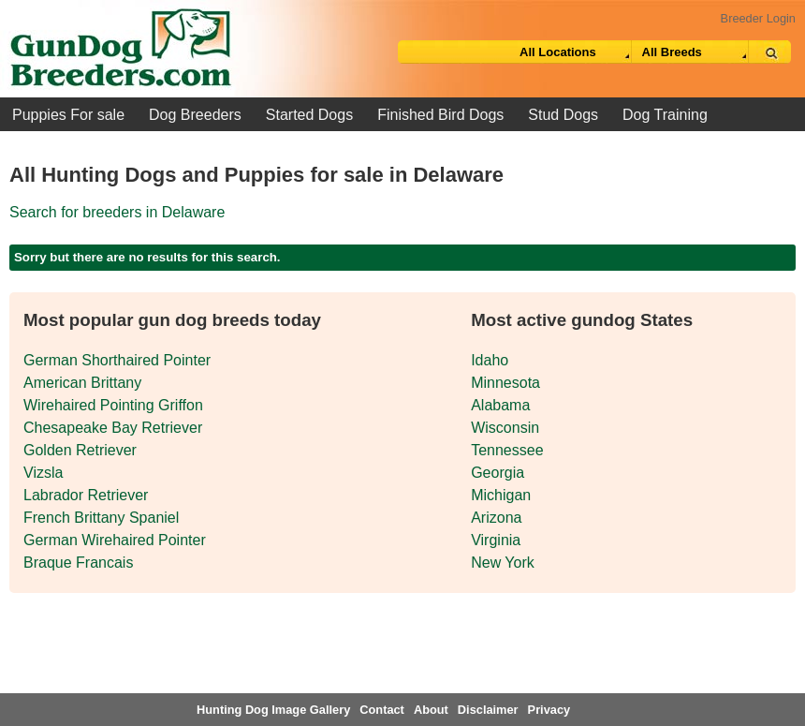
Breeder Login (758, 18)
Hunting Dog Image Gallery (273, 710)
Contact (381, 710)
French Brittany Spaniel (101, 518)
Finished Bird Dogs (440, 115)
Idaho (489, 360)
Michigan (501, 495)
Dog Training (665, 115)
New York (502, 562)
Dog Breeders (195, 115)
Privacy (549, 710)
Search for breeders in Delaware (117, 212)
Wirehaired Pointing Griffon (113, 405)
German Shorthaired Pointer (117, 360)
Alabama (500, 405)
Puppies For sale (68, 115)
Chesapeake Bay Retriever (112, 428)
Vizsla (43, 473)
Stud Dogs (563, 115)
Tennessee (507, 450)
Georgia (497, 473)
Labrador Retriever (85, 495)
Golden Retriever (80, 450)
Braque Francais (78, 562)
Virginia (495, 540)
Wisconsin (505, 428)
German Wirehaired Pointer (114, 540)
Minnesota (505, 383)
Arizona (496, 518)
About (431, 710)
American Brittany (82, 383)
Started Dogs (309, 115)
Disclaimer (488, 710)
